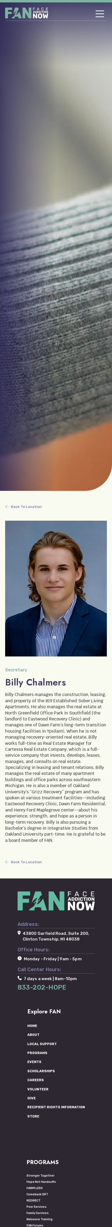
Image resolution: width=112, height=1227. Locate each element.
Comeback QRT (37, 1194)
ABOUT (33, 1035)
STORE (33, 1116)
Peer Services (37, 1207)
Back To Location (26, 507)
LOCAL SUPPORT (42, 1044)
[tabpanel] (56, 245)
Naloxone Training (39, 1219)
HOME (32, 1026)
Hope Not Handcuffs (41, 1182)
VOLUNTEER (37, 1089)
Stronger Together (40, 1175)
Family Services (38, 1213)
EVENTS (34, 1062)
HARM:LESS (35, 1188)
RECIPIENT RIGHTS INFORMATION (56, 1107)
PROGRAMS (37, 1053)
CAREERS (35, 1080)
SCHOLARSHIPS (41, 1071)
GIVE (31, 1098)
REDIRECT (34, 1200)
